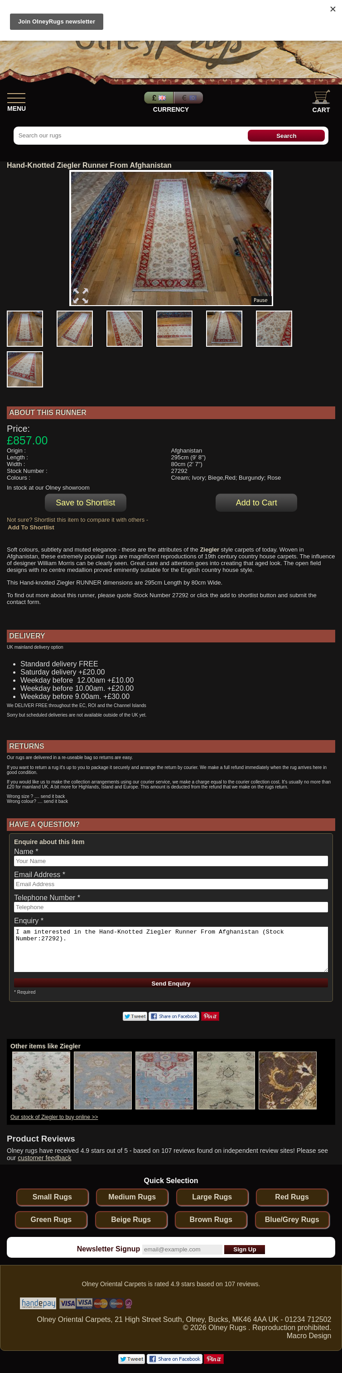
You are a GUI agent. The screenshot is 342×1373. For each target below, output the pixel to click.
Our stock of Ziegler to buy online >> (54, 1117)
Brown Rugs (211, 1219)
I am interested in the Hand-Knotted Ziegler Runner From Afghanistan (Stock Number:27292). (171, 949)
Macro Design (309, 1336)
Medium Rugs (132, 1197)
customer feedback (44, 1157)
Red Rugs (292, 1197)
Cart (321, 101)
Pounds (157, 98)
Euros (189, 98)
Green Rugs (51, 1219)
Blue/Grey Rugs (292, 1219)
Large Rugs (212, 1197)
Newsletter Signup (108, 1249)
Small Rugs (52, 1197)
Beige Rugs (131, 1219)
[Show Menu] (16, 96)
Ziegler (209, 549)
